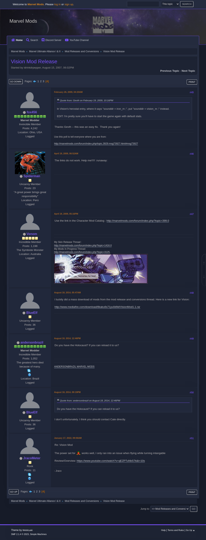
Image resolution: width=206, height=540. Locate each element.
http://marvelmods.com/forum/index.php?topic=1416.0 (83, 245)
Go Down (15, 81)
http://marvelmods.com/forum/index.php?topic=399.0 (138, 220)
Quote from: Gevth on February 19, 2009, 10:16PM (86, 100)
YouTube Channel (77, 40)
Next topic (188, 70)
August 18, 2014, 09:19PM (67, 392)
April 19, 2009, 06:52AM (66, 153)
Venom (32, 234)
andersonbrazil (31, 342)
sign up (69, 4)
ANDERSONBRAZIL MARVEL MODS (74, 366)
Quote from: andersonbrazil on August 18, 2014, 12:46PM (90, 400)
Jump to (144, 508)
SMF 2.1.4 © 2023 (20, 534)
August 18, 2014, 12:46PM (67, 338)
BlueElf (31, 312)
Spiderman (32, 176)
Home (17, 40)
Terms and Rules (176, 530)
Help (163, 530)
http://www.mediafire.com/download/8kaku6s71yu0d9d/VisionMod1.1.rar (97, 306)
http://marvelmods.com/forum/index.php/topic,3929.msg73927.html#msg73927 (96, 143)
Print (191, 82)
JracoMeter (31, 458)
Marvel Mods (23, 21)
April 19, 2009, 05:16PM (66, 214)
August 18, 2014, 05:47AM (67, 292)
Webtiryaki (28, 530)
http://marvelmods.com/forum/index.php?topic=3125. (82, 252)
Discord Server (51, 40)
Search (32, 40)
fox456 (32, 112)
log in (57, 4)
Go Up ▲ (190, 530)
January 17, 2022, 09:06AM (68, 438)
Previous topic (169, 70)
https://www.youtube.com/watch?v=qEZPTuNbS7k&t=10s (111, 460)
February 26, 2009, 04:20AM (68, 92)
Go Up (13, 492)
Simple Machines (38, 534)
